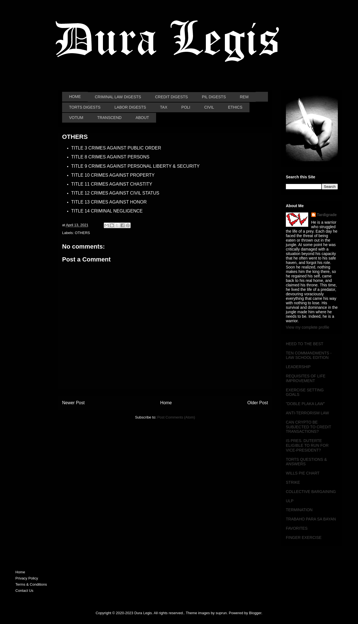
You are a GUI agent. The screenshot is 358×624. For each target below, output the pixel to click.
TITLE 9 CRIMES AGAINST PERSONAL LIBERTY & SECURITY (135, 166)
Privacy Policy (26, 578)
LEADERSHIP (298, 366)
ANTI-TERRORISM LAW (307, 413)
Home (166, 402)
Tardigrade (327, 214)
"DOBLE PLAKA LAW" (305, 403)
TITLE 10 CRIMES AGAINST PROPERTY (113, 175)
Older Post (257, 402)
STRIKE (293, 482)
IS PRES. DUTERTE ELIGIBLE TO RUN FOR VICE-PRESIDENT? (307, 445)
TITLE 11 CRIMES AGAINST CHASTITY (111, 184)
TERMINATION (299, 510)
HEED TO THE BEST (304, 344)
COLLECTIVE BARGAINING (311, 491)
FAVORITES (297, 528)
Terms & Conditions (31, 584)
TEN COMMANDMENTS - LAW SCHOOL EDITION (308, 355)
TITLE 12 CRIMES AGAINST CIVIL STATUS (115, 193)
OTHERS (82, 233)
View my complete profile (307, 327)
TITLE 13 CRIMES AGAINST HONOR (109, 202)
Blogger (255, 613)
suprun (221, 613)
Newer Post (73, 402)
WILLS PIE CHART (302, 473)
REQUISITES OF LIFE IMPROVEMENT (306, 378)
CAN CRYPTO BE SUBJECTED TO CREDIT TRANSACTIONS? (308, 427)
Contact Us (24, 590)
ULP (289, 501)
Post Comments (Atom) (176, 417)
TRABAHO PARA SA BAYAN (311, 519)
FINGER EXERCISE (304, 537)
